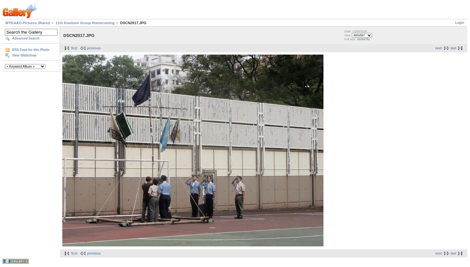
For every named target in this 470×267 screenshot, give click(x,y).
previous (94, 48)
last (453, 48)
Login (459, 23)
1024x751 (363, 39)
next (438, 48)
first (74, 48)
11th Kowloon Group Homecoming (85, 23)
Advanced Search (25, 38)
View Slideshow (24, 55)
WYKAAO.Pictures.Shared (27, 23)
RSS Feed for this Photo (30, 50)
